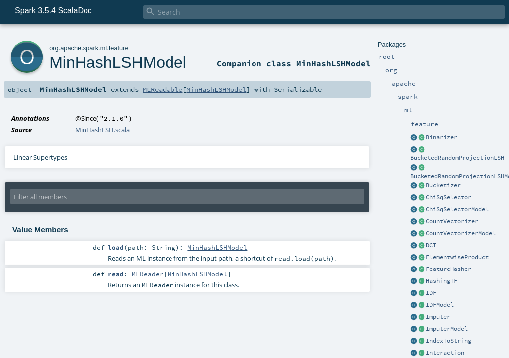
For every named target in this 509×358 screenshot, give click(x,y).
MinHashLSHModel (117, 62)
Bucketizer (443, 185)
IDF (431, 292)
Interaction (445, 352)
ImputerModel (447, 328)
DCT (431, 245)
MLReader (148, 274)
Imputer (438, 316)
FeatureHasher (448, 269)
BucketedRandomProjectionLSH (457, 157)
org (54, 48)
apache (70, 48)
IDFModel (440, 304)
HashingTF (441, 280)
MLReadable (162, 89)
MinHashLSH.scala (102, 129)
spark (90, 48)
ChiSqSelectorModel (457, 209)
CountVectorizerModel (461, 233)
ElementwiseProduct (457, 257)
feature (119, 48)
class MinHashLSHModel (318, 63)
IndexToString (448, 340)
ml (103, 48)
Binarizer (441, 137)
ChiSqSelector (448, 197)
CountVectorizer (452, 221)
